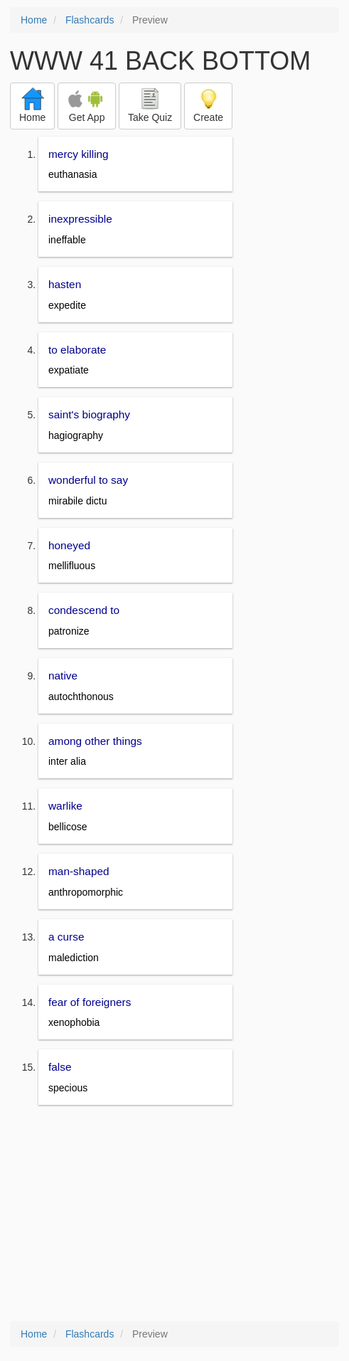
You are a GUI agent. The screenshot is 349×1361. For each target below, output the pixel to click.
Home (34, 20)
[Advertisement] (174, 1214)
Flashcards (89, 20)
